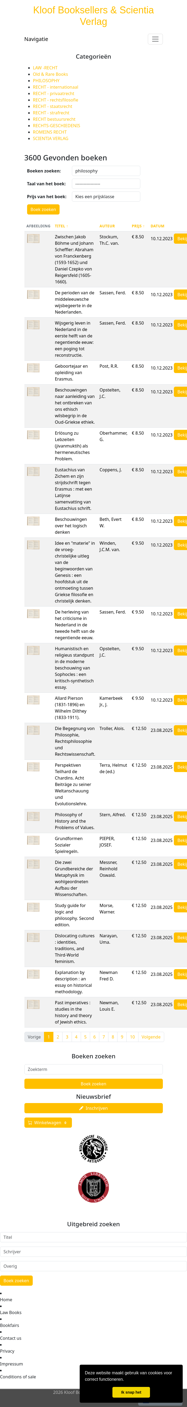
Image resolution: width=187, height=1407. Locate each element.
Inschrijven (93, 1108)
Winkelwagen (48, 1123)
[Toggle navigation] (155, 39)
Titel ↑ (61, 225)
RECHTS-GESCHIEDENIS (56, 126)
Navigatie (36, 39)
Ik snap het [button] (131, 1392)
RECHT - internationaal (55, 87)
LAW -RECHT (45, 68)
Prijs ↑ (138, 225)
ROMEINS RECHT (50, 132)
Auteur (107, 225)
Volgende (151, 1037)
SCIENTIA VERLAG (50, 138)
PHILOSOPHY (46, 81)
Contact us (10, 1338)
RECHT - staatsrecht (52, 106)
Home (6, 1300)
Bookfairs (9, 1325)
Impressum (11, 1364)
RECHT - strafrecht (51, 113)
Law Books (10, 1312)
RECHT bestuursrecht (54, 119)
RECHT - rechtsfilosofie (55, 100)
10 (132, 1037)
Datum (157, 225)
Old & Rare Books (50, 74)
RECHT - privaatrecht (53, 93)
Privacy (7, 1351)
